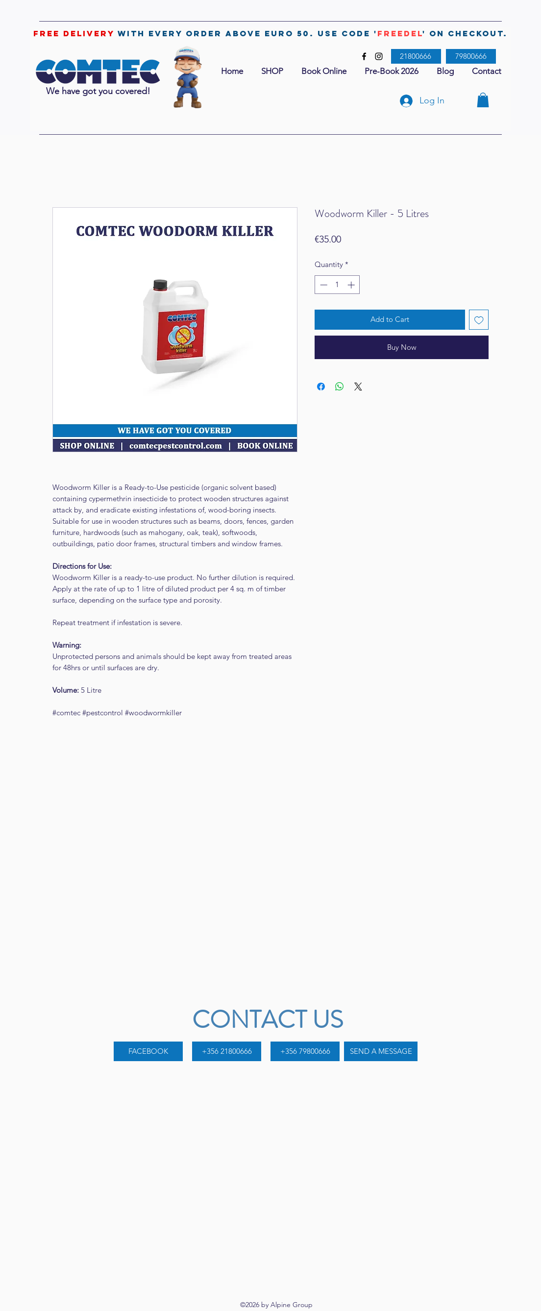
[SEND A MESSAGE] (381, 1051)
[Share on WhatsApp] (339, 386)
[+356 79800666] (305, 1051)
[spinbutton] (337, 285)
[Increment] (352, 285)
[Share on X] (358, 386)
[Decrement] (322, 285)
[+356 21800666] (226, 1051)
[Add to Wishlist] (479, 320)
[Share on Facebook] (321, 386)
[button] (483, 100)
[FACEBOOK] (148, 1051)
